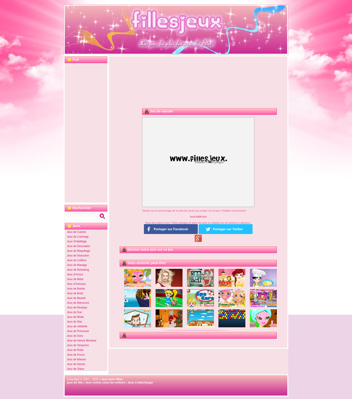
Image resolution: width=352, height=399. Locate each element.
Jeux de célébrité (77, 326)
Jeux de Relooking (78, 269)
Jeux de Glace (75, 368)
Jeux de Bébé (75, 279)
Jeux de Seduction (78, 255)
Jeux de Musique (77, 307)
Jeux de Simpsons (78, 345)
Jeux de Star (74, 321)
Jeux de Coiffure (76, 260)
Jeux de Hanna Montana (81, 340)
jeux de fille (75, 382)
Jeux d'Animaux (76, 283)
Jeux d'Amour (75, 274)
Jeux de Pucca (76, 354)
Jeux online (93, 382)
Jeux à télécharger (140, 382)
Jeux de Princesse (78, 331)
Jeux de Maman (76, 359)
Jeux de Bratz (75, 293)
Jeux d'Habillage (77, 241)
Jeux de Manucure (78, 302)
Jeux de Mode (75, 317)
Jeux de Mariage (77, 265)
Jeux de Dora (75, 335)
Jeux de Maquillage (78, 250)
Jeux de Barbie (76, 288)
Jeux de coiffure (114, 382)
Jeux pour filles (111, 379)
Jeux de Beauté (76, 298)
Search (102, 216)
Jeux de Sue (74, 312)
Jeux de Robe (75, 350)
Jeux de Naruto (76, 364)
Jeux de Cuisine (76, 232)
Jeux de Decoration (78, 246)
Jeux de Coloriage (78, 236)
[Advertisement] (86, 132)
